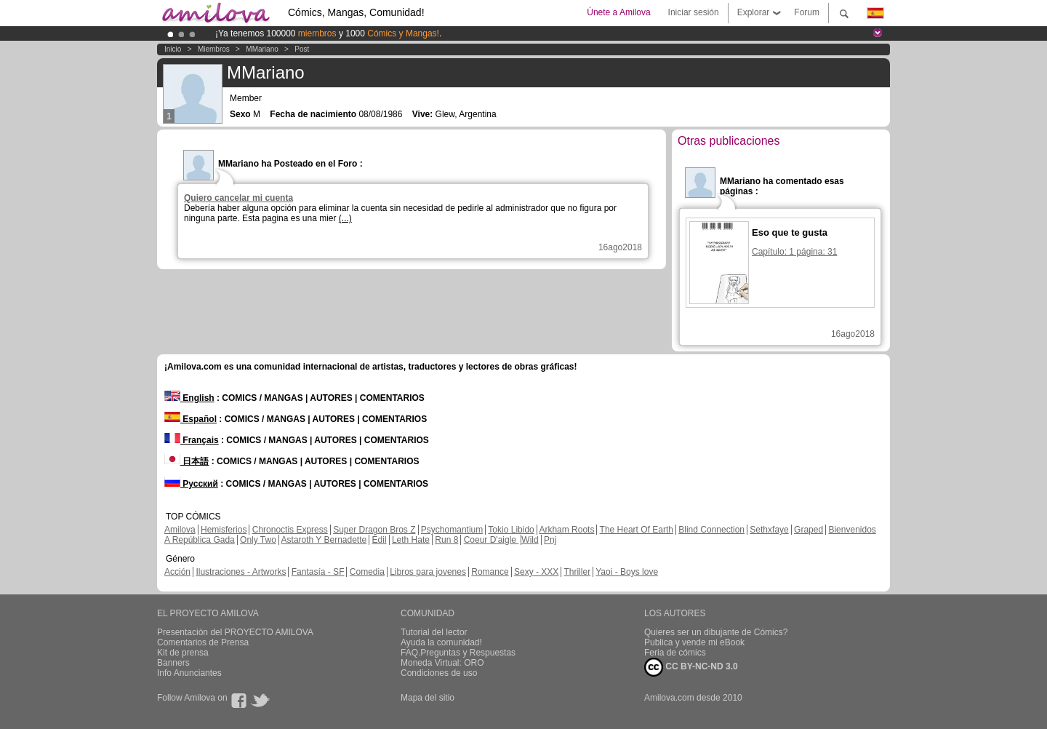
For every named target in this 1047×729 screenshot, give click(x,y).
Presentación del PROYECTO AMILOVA (235, 632)
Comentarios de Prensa (203, 642)
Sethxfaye (769, 530)
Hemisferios (223, 530)
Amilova (180, 530)
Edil (379, 540)
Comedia (367, 572)
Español (190, 419)
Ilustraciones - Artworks (241, 572)
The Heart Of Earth (636, 530)
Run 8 (446, 540)
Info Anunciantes (189, 673)
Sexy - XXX (536, 572)
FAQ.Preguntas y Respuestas (458, 653)
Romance (489, 572)
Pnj (550, 540)
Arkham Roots (566, 530)
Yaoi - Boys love (626, 572)
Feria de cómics (675, 653)
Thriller (576, 572)
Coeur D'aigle (491, 540)
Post (301, 49)
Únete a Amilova (618, 12)
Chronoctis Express (290, 530)
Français (191, 440)
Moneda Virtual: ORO (442, 663)
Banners (173, 663)
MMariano (262, 49)
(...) (345, 218)
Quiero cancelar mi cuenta (238, 198)
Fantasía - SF (318, 572)
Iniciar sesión (693, 12)
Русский (191, 484)
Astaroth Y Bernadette (324, 540)
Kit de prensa (183, 653)
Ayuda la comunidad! (441, 642)
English (189, 398)
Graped (808, 530)
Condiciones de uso (439, 673)
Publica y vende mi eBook (694, 642)
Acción (177, 572)
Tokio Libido (511, 530)
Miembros (214, 49)
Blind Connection (711, 530)
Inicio (172, 49)
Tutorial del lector (434, 632)
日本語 (186, 461)
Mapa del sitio (427, 698)
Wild (529, 540)
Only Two (258, 540)
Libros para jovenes (428, 572)
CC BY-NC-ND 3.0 (691, 667)
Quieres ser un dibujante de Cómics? (715, 632)
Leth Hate (411, 540)
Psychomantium (452, 530)
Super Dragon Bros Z (374, 530)
